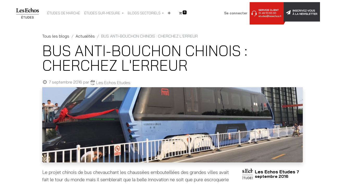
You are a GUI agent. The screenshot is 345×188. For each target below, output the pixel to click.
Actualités (85, 36)
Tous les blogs (55, 36)
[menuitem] (63, 13)
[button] (169, 13)
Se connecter (236, 13)
